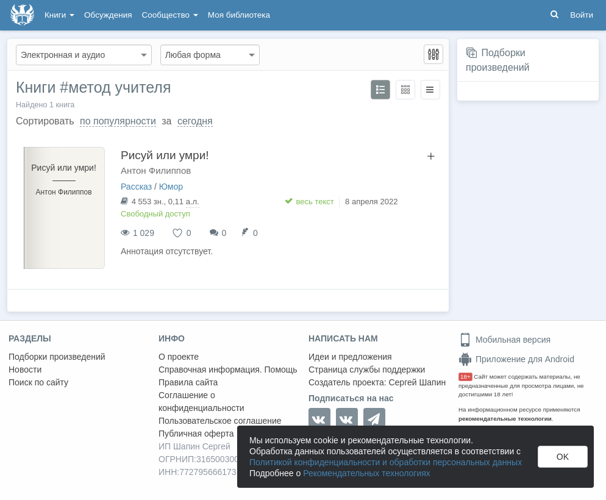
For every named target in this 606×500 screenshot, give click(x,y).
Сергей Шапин (417, 382)
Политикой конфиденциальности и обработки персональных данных (385, 462)
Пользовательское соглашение (220, 421)
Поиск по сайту (38, 382)
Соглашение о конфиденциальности (201, 401)
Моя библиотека (239, 15)
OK (563, 457)
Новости (25, 369)
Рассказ (136, 186)
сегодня (195, 121)
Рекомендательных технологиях (366, 473)
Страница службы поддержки (366, 369)
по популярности (118, 121)
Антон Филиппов (156, 170)
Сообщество (170, 15)
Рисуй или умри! (165, 155)
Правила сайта (188, 382)
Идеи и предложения (350, 357)
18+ (465, 376)
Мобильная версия (504, 339)
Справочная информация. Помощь (228, 369)
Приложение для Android (516, 359)
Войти (581, 15)
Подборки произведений (57, 357)
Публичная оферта (196, 433)
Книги (59, 15)
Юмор (171, 186)
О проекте (179, 357)
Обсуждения (108, 15)
